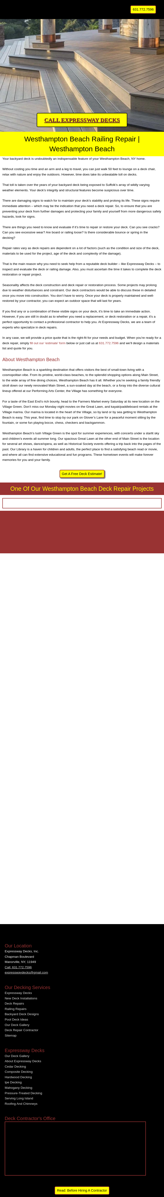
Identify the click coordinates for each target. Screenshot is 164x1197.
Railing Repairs (16, 1009)
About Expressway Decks (23, 1061)
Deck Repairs (14, 1003)
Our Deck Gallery (17, 1025)
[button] (143, 9)
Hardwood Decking (18, 1077)
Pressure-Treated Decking (23, 1093)
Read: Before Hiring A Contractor (82, 1190)
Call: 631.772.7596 (18, 967)
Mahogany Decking (18, 1087)
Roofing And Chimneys (21, 1103)
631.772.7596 (109, 343)
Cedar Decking (15, 1066)
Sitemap (10, 1035)
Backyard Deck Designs (22, 1014)
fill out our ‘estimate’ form (47, 343)
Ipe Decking (13, 1082)
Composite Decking (19, 1071)
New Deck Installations (21, 998)
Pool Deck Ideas (16, 1019)
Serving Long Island (19, 1098)
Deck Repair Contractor (21, 1030)
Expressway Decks (18, 993)
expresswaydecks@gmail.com (26, 972)
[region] (82, 67)
